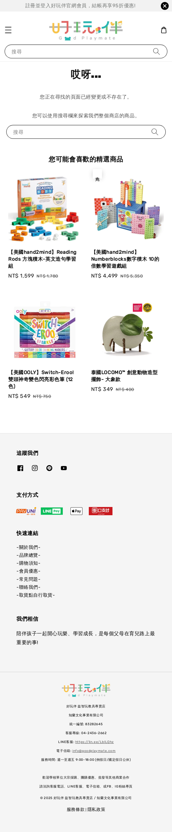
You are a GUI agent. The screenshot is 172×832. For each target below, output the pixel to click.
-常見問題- (28, 579)
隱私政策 (96, 809)
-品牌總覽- (28, 555)
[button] (8, 30)
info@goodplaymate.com (94, 751)
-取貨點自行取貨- (35, 595)
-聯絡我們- (28, 587)
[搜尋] (156, 51)
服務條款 (76, 809)
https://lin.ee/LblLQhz (94, 742)
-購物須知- (28, 563)
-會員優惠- (28, 571)
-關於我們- (28, 547)
